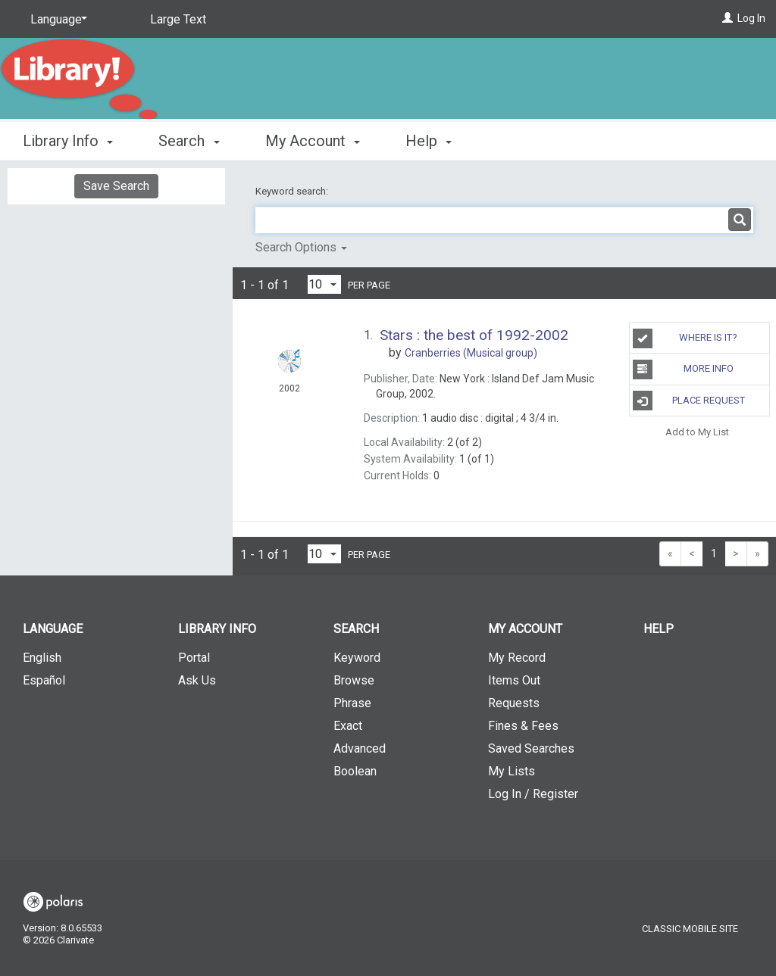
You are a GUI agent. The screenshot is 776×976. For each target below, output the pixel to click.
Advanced (359, 748)
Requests (514, 703)
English (42, 657)
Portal (194, 657)
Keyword (356, 657)
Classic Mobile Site (690, 928)
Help (658, 629)
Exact (347, 726)
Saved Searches (531, 748)
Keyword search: (292, 191)
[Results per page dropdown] (324, 284)
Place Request (689, 400)
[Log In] (727, 18)
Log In (751, 18)
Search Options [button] (301, 247)
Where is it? (685, 338)
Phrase (352, 703)
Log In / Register (533, 794)
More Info (683, 369)
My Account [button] (312, 141)
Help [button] (428, 141)
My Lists (511, 771)
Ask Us (197, 680)
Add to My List (697, 432)
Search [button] (188, 141)
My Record (517, 657)
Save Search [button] (116, 186)
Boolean (355, 771)
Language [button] (53, 629)
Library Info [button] (68, 141)
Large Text (178, 19)
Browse (353, 680)
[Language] (56, 20)
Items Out (514, 680)
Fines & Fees (523, 726)
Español (44, 680)
